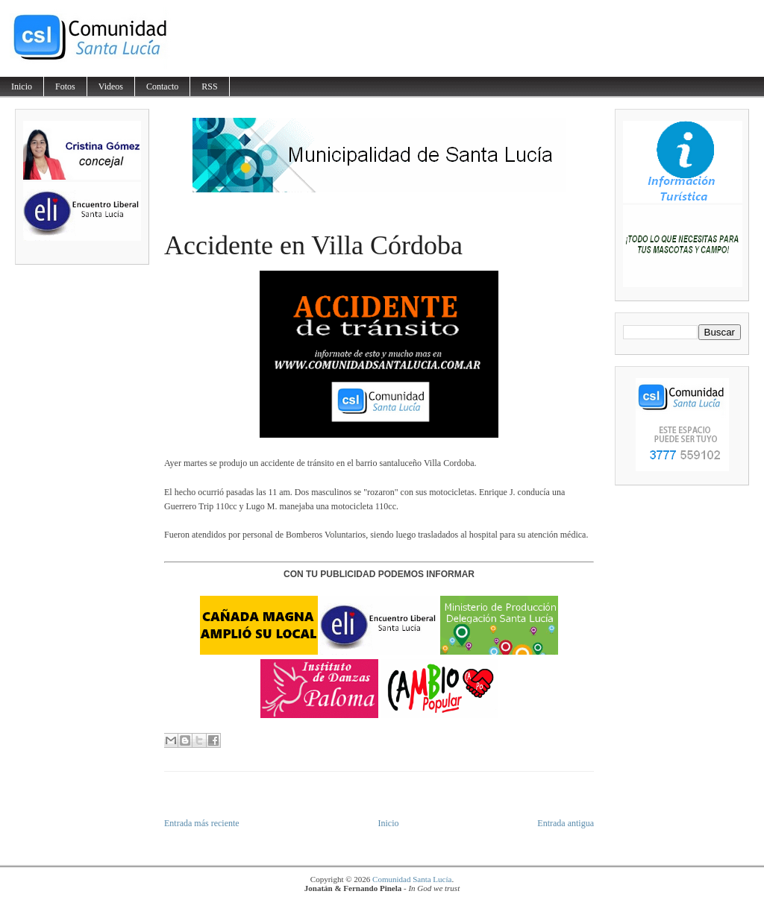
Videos (110, 86)
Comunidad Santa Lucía (411, 879)
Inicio (21, 86)
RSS (209, 86)
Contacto (162, 86)
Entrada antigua (565, 823)
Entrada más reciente (201, 823)
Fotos (65, 86)
